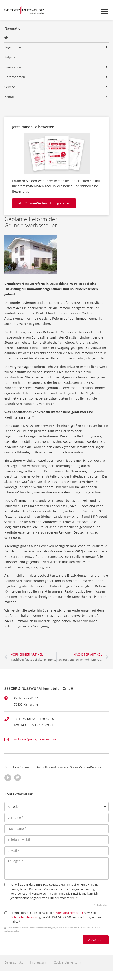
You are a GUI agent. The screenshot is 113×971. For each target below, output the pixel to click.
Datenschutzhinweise (25, 917)
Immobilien (12, 67)
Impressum (38, 962)
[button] (105, 11)
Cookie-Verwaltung (67, 962)
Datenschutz (13, 962)
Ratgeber (11, 57)
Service (9, 87)
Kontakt (10, 97)
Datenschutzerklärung (69, 913)
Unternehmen (14, 77)
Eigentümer (13, 47)
